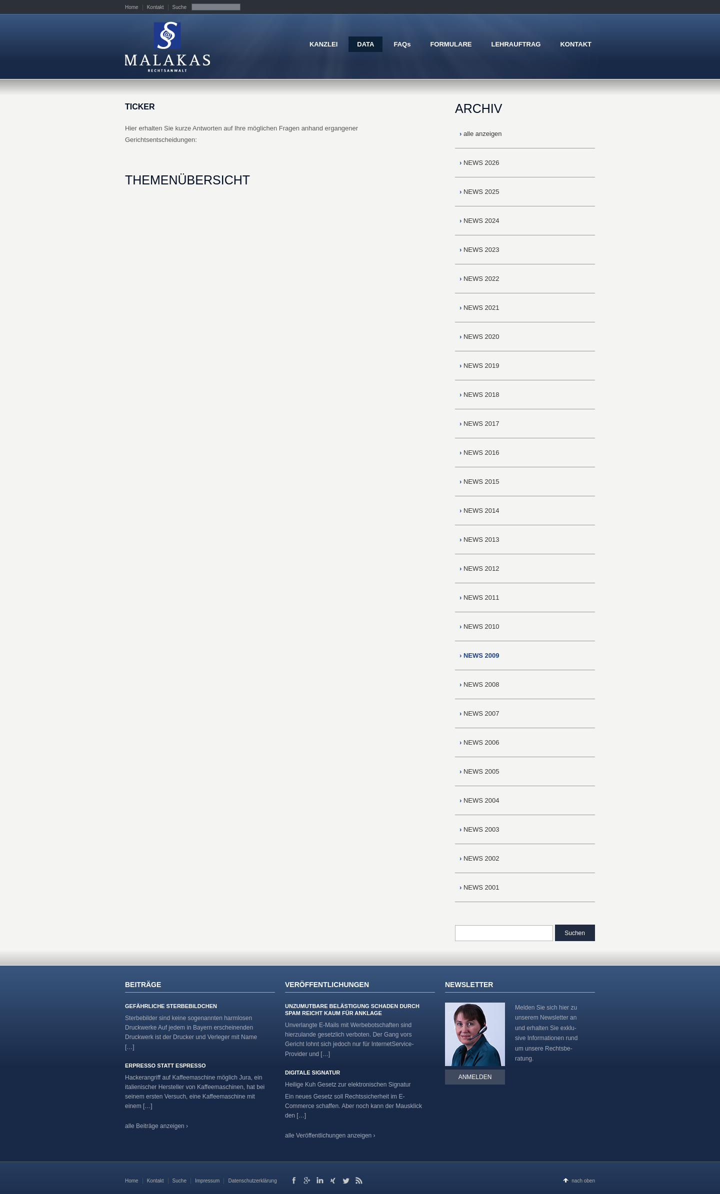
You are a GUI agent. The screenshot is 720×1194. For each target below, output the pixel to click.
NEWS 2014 (480, 510)
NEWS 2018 (480, 394)
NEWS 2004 (480, 800)
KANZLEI (324, 44)
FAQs (402, 44)
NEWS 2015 (480, 481)
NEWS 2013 (480, 539)
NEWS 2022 (480, 278)
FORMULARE (451, 44)
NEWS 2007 (480, 713)
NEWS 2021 (480, 307)
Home (131, 7)
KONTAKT (576, 44)
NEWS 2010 (480, 626)
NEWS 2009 (480, 655)
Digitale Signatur (312, 1073)
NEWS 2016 (480, 452)
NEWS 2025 (480, 191)
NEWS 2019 (480, 365)
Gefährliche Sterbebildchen (171, 1006)
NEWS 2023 (480, 249)
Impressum (207, 1181)
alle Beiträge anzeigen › (156, 1126)
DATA (365, 44)
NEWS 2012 (480, 568)
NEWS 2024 (480, 220)
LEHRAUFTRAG (515, 44)
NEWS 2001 (480, 887)
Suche (179, 7)
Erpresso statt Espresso (165, 1066)
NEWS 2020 (480, 336)
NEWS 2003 (480, 829)
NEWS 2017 (480, 423)
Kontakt (155, 7)
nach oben (583, 1181)
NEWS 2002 (480, 858)
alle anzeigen (481, 133)
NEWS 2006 (480, 742)
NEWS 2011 (480, 597)
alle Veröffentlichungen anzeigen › (330, 1135)
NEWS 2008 (480, 684)
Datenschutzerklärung (252, 1181)
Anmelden (475, 1077)
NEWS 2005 (480, 771)
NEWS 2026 (480, 162)
